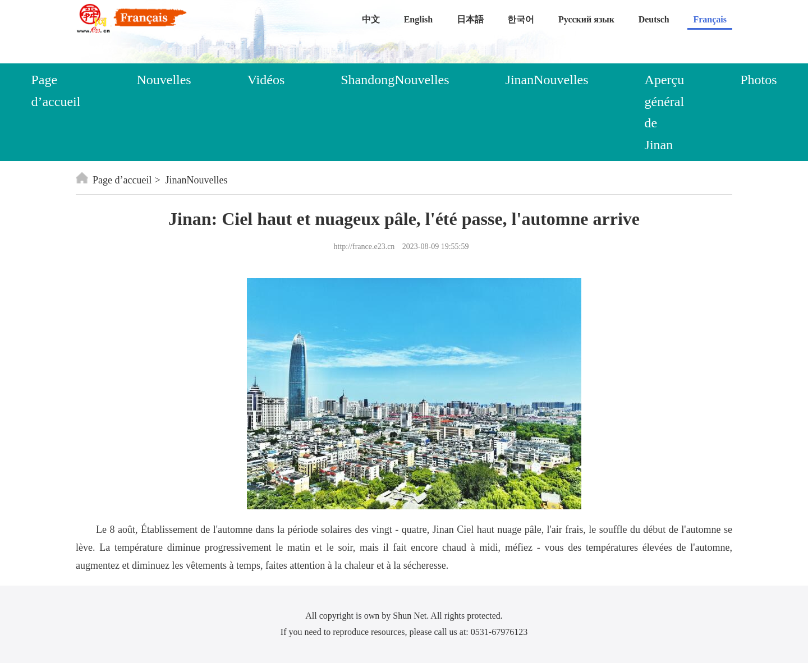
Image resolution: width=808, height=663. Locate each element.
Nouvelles (163, 79)
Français (710, 19)
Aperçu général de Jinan (665, 111)
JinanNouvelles (547, 79)
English (418, 19)
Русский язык (586, 19)
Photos (758, 79)
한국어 (520, 19)
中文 (371, 19)
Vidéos (266, 79)
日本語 (470, 19)
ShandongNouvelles (395, 79)
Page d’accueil (55, 90)
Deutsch (654, 19)
